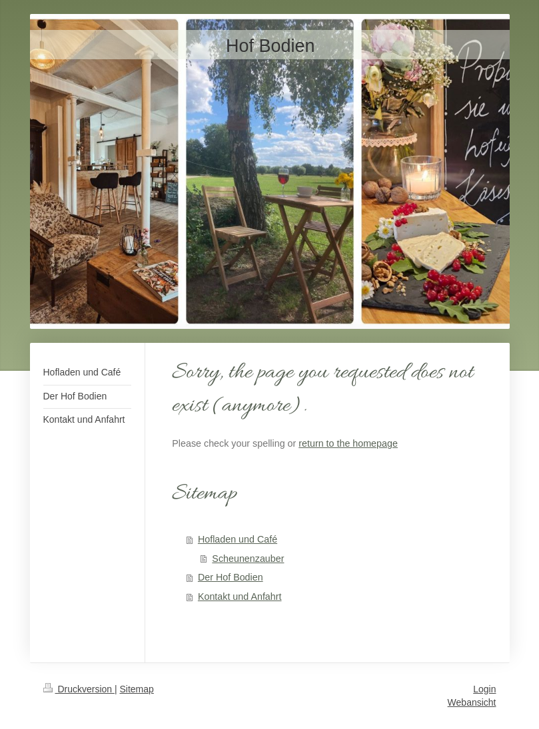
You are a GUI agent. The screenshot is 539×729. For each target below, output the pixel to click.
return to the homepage (348, 443)
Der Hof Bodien (230, 577)
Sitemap (137, 689)
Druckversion (79, 689)
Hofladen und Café (237, 539)
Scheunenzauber (248, 558)
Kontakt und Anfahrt (240, 596)
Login (484, 689)
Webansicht (472, 702)
